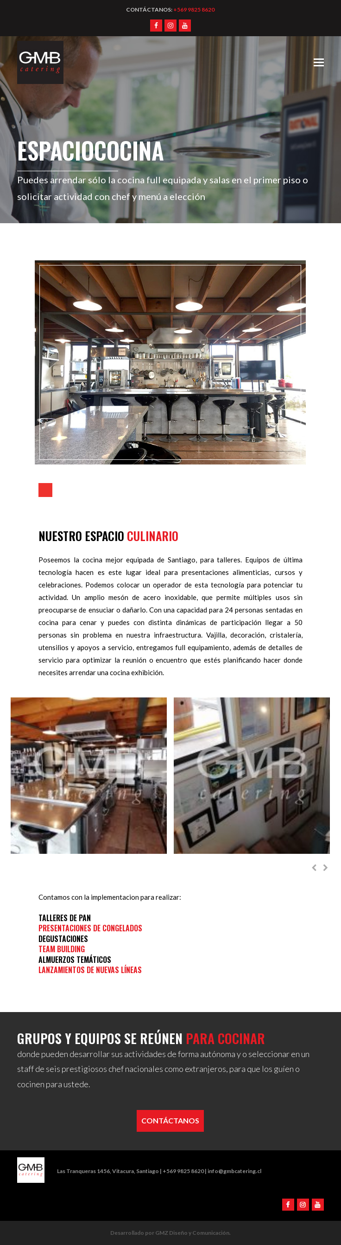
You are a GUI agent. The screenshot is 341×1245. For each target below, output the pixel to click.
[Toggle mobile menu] (319, 62)
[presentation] (314, 867)
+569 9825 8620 (194, 9)
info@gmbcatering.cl (234, 1171)
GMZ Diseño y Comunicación (192, 1232)
